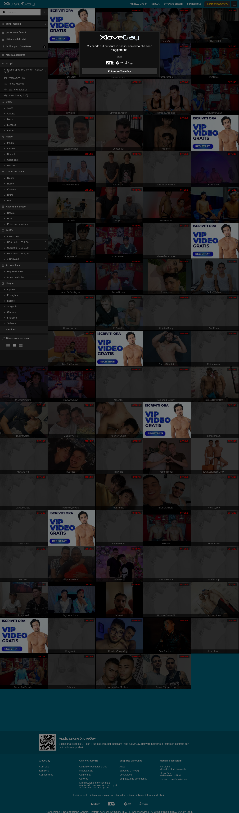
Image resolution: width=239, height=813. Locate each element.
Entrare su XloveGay (119, 71)
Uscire (119, 56)
